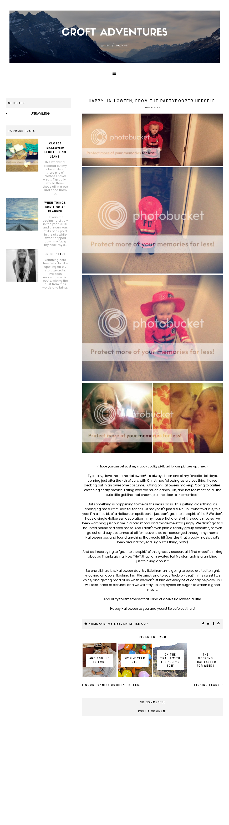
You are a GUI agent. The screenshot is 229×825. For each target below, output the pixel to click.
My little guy (136, 624)
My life (114, 624)
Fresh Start (55, 254)
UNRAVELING (40, 113)
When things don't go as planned (55, 207)
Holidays (97, 624)
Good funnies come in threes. (112, 685)
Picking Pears (207, 685)
